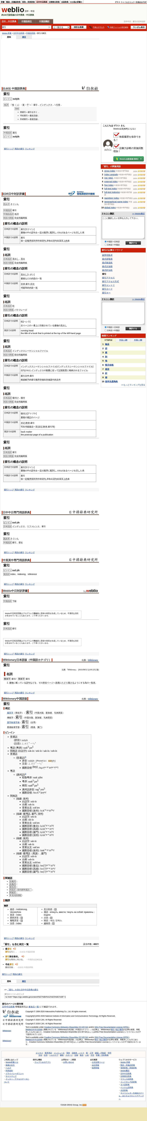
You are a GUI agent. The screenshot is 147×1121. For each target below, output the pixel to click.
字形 (17, 727)
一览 (35, 288)
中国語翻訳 (44, 21)
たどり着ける (68, 683)
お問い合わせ (68, 1062)
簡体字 (21, 679)
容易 (57, 683)
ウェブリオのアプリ (43, 1062)
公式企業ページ (98, 1062)
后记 (23, 423)
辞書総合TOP (141, 2)
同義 (21, 355)
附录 (28, 423)
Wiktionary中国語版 (15, 698)
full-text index (110, 188)
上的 (65, 241)
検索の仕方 (10, 1065)
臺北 (35, 826)
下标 (14, 601)
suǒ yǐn (16, 522)
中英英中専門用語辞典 (16, 560)
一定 (25, 241)
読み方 (6, 539)
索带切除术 (107, 255)
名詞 (16, 214)
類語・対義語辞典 (13, 2)
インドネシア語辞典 (129, 1082)
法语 (12, 923)
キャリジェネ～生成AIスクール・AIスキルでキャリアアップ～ (131, 1096)
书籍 (23, 288)
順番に (49, 370)
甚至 (107, 369)
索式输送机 (107, 262)
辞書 (2, 2)
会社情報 (95, 1065)
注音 (17, 743)
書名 (32, 115)
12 (89, 670)
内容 (33, 278)
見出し (15, 259)
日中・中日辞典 (9, 21)
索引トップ (9, 149)
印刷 (42, 325)
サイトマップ (11, 1076)
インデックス (46, 105)
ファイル (83, 370)
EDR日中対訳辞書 (14, 193)
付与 (23, 370)
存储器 (49, 379)
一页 (35, 426)
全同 (18, 218)
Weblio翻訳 (125, 1071)
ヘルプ (8, 1068)
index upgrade (111, 174)
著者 (32, 119)
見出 (23, 259)
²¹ (44, 767)
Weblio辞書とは (12, 1062)
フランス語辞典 (127, 1079)
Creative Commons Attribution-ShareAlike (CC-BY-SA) (66, 1027)
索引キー (106, 293)
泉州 (25, 798)
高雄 (35, 829)
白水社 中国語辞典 (14, 88)
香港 (9, 727)
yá (39, 777)
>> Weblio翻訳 (138, 214)
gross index (109, 171)
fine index (108, 185)
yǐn (54, 760)
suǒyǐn (16, 99)
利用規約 (9, 1071)
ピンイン (7, 522)
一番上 (34, 325)
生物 (76, 1055)
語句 (33, 232)
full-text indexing (112, 192)
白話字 (22, 750)
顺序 (29, 241)
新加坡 (49, 713)
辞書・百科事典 (102, 1055)
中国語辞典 (30, 33)
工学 (91, 1053)
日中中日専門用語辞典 (16, 512)
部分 (16, 355)
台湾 (33, 722)
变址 (21, 542)
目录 (23, 284)
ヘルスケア (53, 1055)
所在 (45, 683)
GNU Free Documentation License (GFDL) (112, 1027)
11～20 (123, 340)
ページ (71, 232)
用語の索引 (19, 149)
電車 (68, 1053)
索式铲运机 (107, 270)
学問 (109, 1053)
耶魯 (24, 777)
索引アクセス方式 (110, 281)
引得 (58, 105)
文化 (40, 1055)
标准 (13, 727)
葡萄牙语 (14, 920)
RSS (84, 1105)
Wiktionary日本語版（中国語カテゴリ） (27, 659)
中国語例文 (26, 21)
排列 (33, 241)
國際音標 (27, 767)
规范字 (10, 713)
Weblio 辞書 (6, 33)
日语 (46, 917)
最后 (31, 426)
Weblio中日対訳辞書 (15, 590)
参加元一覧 (33, 1007)
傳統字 (10, 717)
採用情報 (95, 1068)
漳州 (40, 813)
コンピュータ (59, 1053)
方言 (92, 1055)
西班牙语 (14, 917)
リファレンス (33, 526)
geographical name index (116, 202)
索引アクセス (108, 277)
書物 (23, 232)
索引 (15, 132)
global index (110, 207)
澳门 (39, 727)
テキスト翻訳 (108, 213)
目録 (36, 115)
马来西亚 (58, 713)
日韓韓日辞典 (54, 2)
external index (111, 181)
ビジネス (39, 1053)
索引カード (107, 289)
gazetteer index (111, 198)
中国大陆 (39, 713)
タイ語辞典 (125, 1085)
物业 (107, 344)
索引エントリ (108, 285)
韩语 (46, 920)
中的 (54, 379)
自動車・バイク (78, 1053)
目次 (32, 284)
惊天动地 (109, 365)
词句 (44, 241)
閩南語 (13, 750)
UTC (94, 670)
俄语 (46, 912)
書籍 (23, 278)
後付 (23, 398)
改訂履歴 (119, 1029)
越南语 (47, 923)
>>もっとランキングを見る (133, 385)
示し (78, 232)
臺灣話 (26, 813)
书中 (37, 241)
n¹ (44, 792)
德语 (12, 909)
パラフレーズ (20, 310)
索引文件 (25, 376)
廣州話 (20, 774)
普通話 (13, 736)
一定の (41, 232)
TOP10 (108, 340)
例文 (24, 37)
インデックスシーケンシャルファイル (30, 351)
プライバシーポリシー (15, 1073)
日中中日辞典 (41, 2)
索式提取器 (107, 259)
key (35, 766)
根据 (23, 379)
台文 (29, 807)
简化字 (18, 713)
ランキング (30, 149)
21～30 (138, 340)
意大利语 (48, 909)
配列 (52, 232)
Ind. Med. (108, 178)
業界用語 (48, 1053)
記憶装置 (63, 370)
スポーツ (69, 1055)
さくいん (14, 204)
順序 (46, 232)
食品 (81, 1055)
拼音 (17, 740)
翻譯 (6, 906)
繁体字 (7, 679)
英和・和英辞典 (28, 2)
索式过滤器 (107, 266)
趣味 (62, 1055)
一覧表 (92, 683)
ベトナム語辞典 (127, 1087)
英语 (12, 915)
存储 (42, 379)
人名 (87, 1055)
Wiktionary (93, 660)
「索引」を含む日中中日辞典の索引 (22, 989)
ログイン (129, 2)
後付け (15, 398)
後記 (29, 417)
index (18, 915)
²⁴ (47, 810)
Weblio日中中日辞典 (34, 1029)
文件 (58, 379)
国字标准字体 (13, 722)
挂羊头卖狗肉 (111, 381)
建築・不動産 (100, 1053)
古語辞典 (64, 2)
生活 (45, 1055)
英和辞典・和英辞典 (129, 1068)
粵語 (12, 747)
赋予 (27, 379)
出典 (63, 670)
